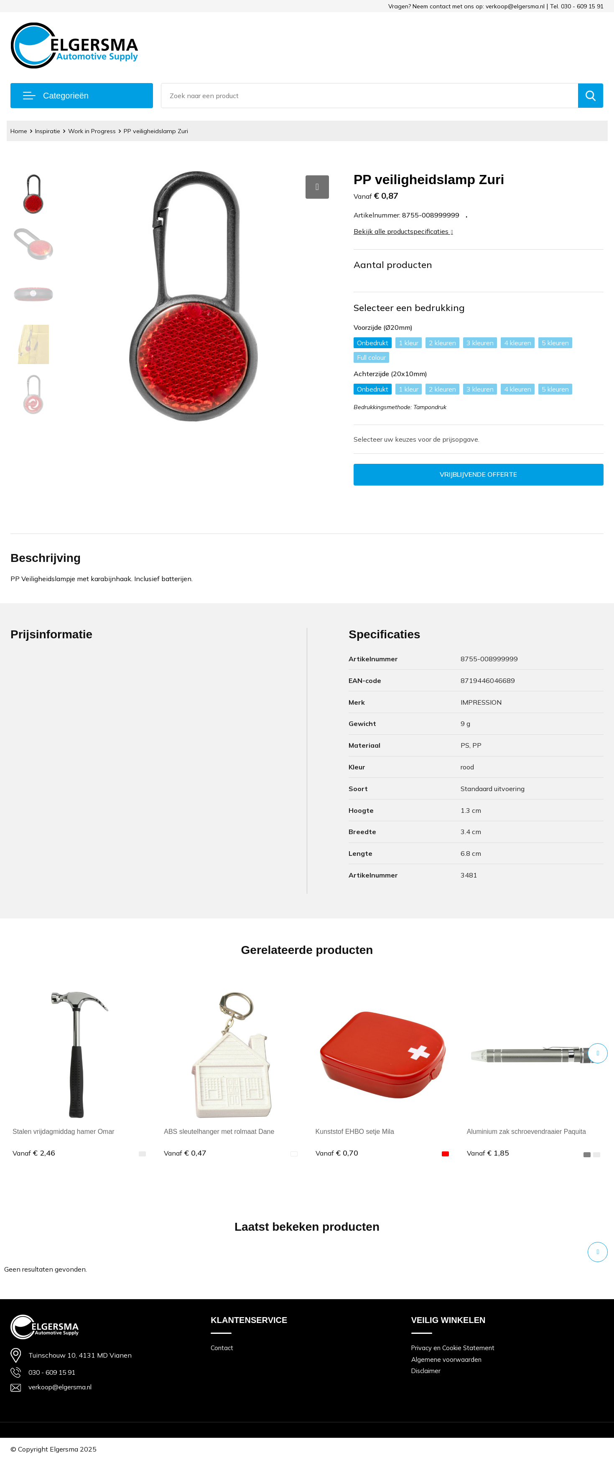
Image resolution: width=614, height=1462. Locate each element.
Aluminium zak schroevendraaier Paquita (528, 1132)
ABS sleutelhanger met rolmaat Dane (219, 1132)
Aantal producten (393, 265)
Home (19, 131)
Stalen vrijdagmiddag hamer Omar (64, 1132)
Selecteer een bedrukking (409, 308)
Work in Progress (96, 131)
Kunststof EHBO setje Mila (355, 1132)
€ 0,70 (337, 1153)
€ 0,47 (185, 1153)
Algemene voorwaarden (446, 1360)
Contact (222, 1348)
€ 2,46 (34, 1153)
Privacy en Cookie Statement (453, 1348)
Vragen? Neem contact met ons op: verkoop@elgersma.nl (466, 6)
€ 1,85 (488, 1153)
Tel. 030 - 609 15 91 (577, 6)
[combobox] (369, 95)
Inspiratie (49, 131)
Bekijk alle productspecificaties (403, 231)
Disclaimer (426, 1372)
